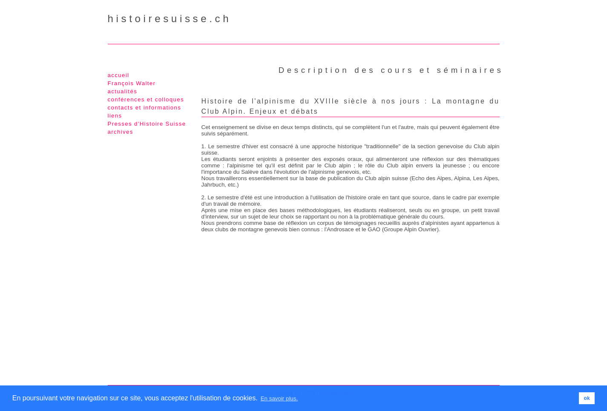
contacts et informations (144, 107)
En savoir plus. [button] (279, 398)
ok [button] (587, 398)
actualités (123, 91)
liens (115, 115)
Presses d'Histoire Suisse (147, 124)
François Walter (132, 83)
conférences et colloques (146, 99)
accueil (118, 75)
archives (120, 132)
